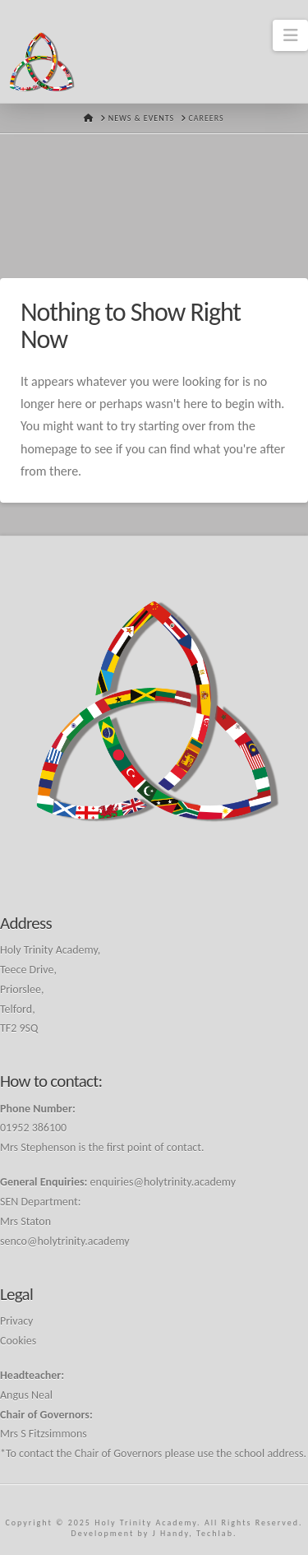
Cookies (18, 1341)
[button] (290, 35)
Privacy (16, 1321)
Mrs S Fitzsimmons (43, 1434)
